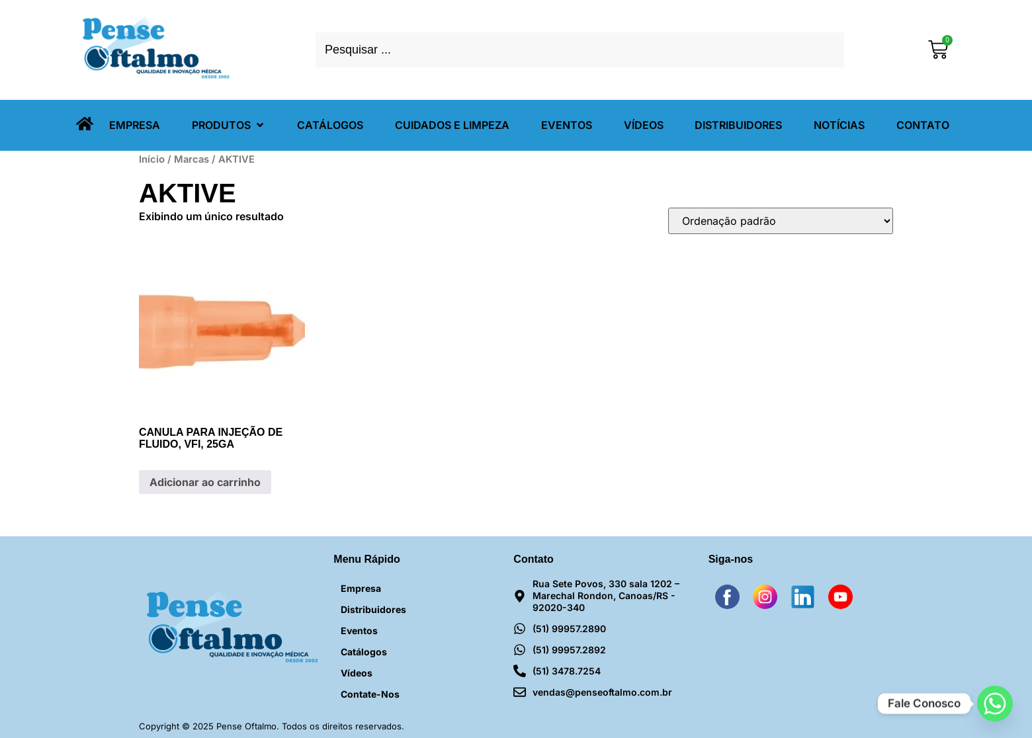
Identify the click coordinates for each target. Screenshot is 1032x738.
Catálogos (364, 651)
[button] (229, 125)
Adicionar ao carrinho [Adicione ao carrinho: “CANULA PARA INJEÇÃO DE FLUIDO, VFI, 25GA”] (205, 482)
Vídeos (356, 672)
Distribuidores (373, 609)
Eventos (359, 630)
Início (152, 159)
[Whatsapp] (995, 703)
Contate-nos (370, 694)
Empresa (361, 588)
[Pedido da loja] (780, 221)
